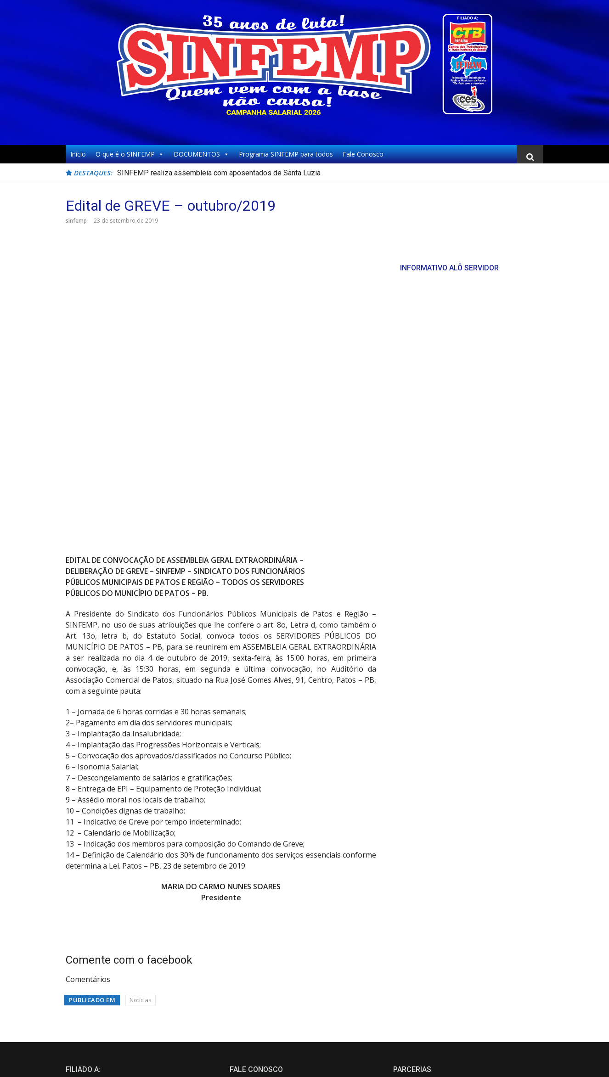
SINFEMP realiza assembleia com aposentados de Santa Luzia (219, 172)
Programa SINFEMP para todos (286, 154)
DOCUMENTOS (201, 154)
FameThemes (524, 1063)
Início (78, 154)
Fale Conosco (363, 154)
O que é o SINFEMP (130, 154)
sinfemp (76, 220)
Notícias (141, 845)
